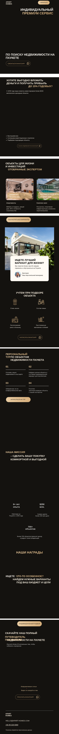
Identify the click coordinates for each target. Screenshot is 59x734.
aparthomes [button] (9, 3)
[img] (19, 189)
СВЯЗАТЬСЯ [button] (43, 2)
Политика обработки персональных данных (19, 730)
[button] (18, 219)
